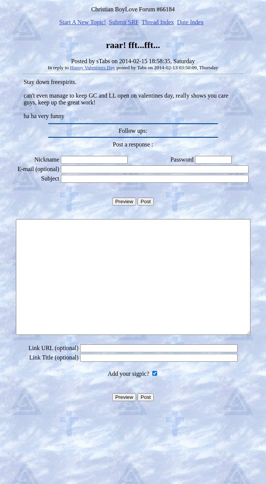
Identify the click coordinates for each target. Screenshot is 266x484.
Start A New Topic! (82, 22)
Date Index (190, 22)
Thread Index (158, 22)
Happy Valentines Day (92, 67)
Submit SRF (124, 22)
